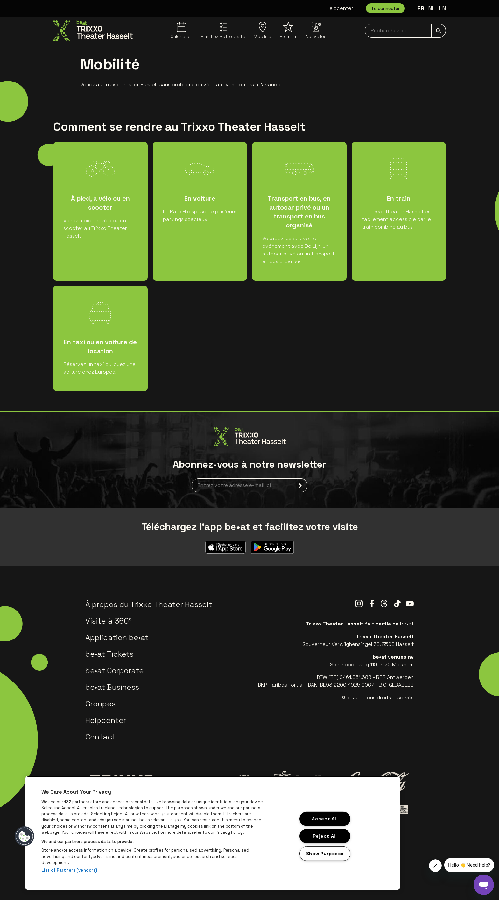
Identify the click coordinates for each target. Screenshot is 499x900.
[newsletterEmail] (249, 485)
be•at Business (112, 687)
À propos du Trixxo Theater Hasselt (148, 604)
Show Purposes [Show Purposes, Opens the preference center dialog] (325, 853)
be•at (407, 623)
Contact (100, 737)
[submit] (438, 31)
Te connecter (385, 8)
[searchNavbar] (405, 31)
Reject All (325, 836)
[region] (212, 833)
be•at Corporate (114, 670)
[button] (24, 836)
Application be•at (117, 637)
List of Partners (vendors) (69, 870)
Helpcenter (339, 8)
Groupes (100, 704)
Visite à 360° (108, 621)
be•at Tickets (109, 654)
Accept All (325, 818)
